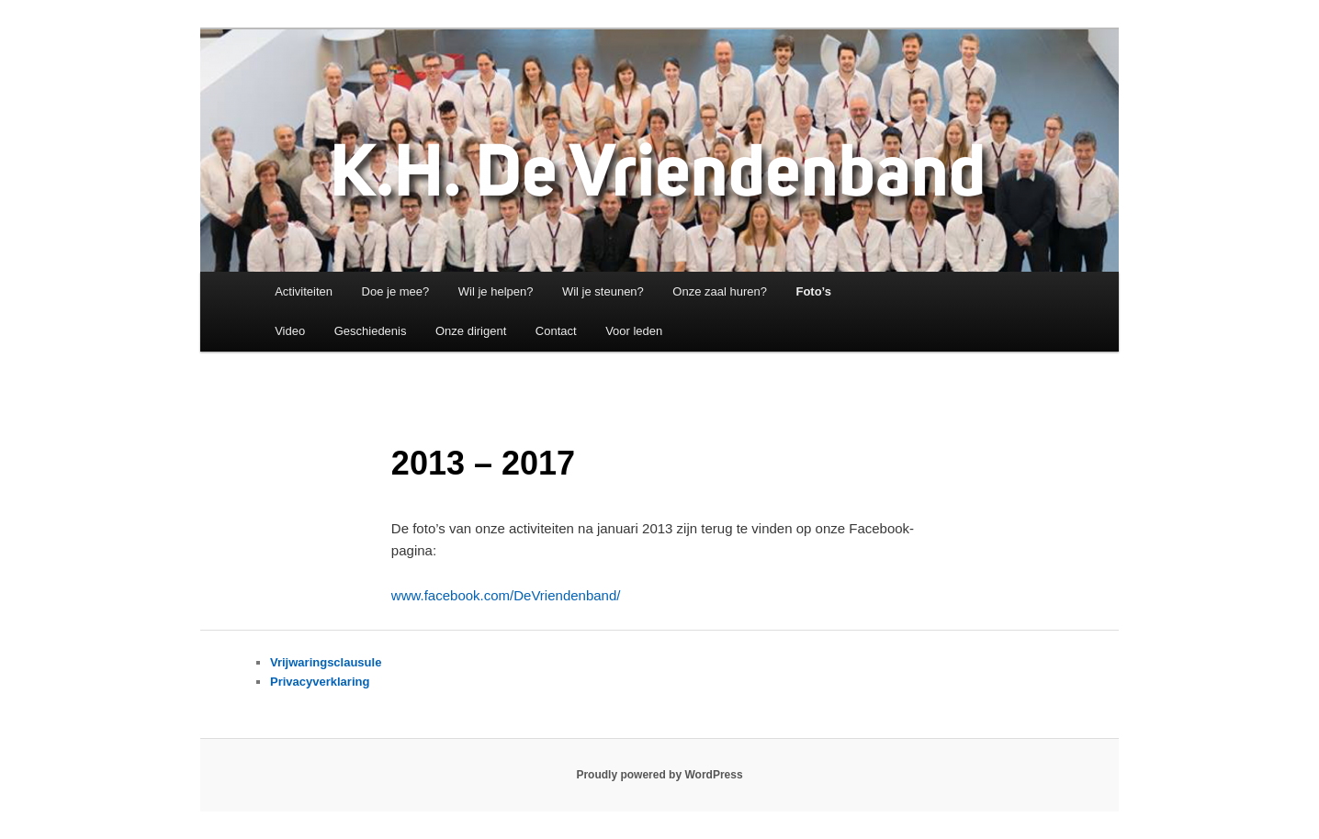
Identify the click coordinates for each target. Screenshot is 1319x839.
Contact (556, 331)
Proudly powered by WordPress (659, 774)
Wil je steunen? (603, 291)
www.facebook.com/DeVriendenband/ (506, 595)
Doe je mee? (396, 291)
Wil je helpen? (496, 291)
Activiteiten (304, 291)
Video (290, 331)
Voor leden (633, 331)
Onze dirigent (470, 331)
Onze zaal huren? (719, 291)
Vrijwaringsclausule (325, 662)
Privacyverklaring (319, 681)
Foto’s (813, 291)
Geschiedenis (370, 331)
